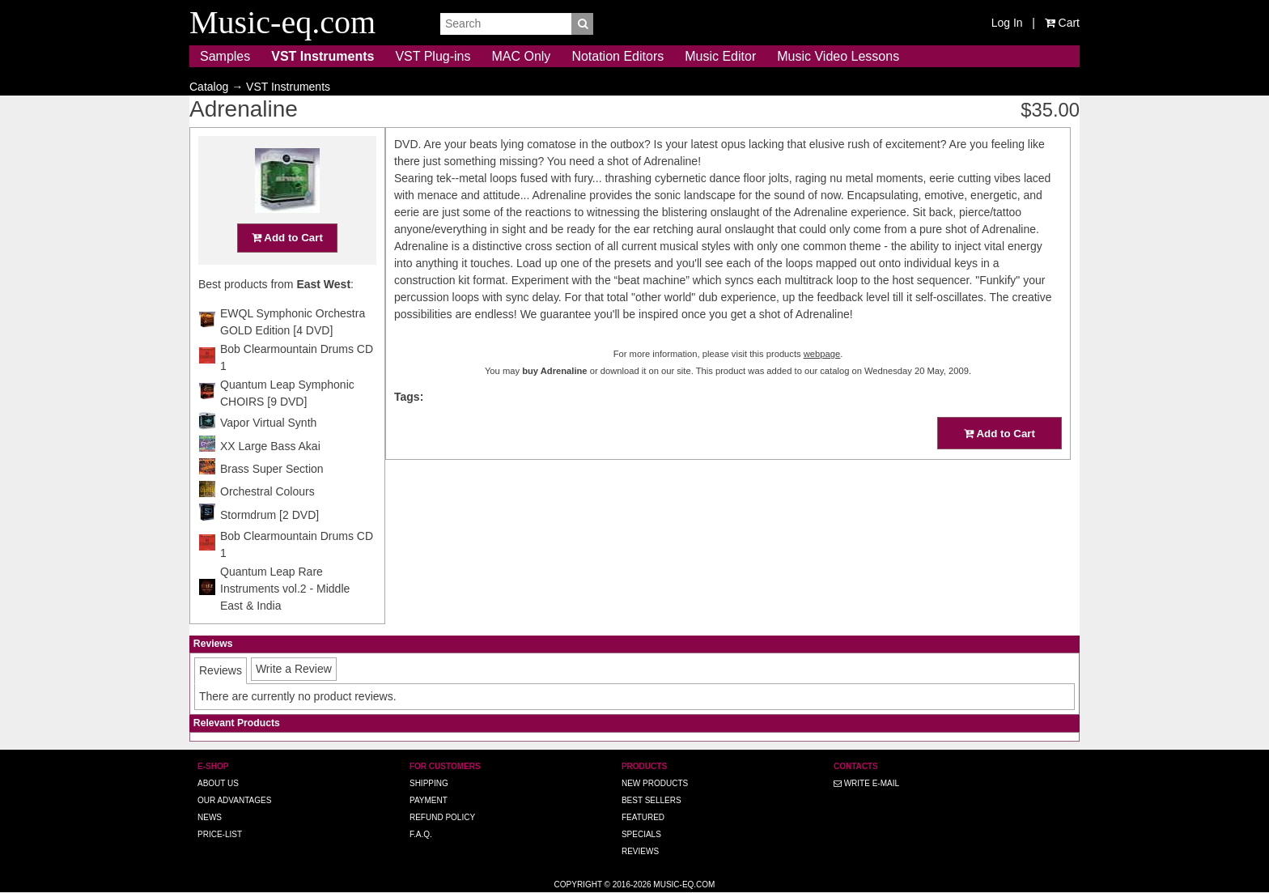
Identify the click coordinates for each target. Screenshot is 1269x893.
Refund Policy (442, 817)
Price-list (219, 834)
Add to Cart (287, 238)
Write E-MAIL (866, 783)
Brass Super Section (272, 468)
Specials (641, 834)
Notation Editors (617, 56)
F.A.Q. (421, 834)
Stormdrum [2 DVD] (269, 514)
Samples (225, 56)
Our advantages (234, 800)
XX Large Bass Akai (270, 446)
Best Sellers (651, 800)
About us (218, 783)
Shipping (429, 783)
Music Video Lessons (838, 56)
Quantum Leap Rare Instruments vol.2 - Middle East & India (285, 588)
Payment (429, 800)
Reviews (640, 851)
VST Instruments (322, 56)
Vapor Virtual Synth (268, 422)
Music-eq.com (684, 884)
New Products (655, 783)
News (209, 817)
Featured (643, 817)
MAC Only (520, 56)
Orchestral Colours (267, 491)
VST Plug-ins (432, 56)
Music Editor (720, 56)
